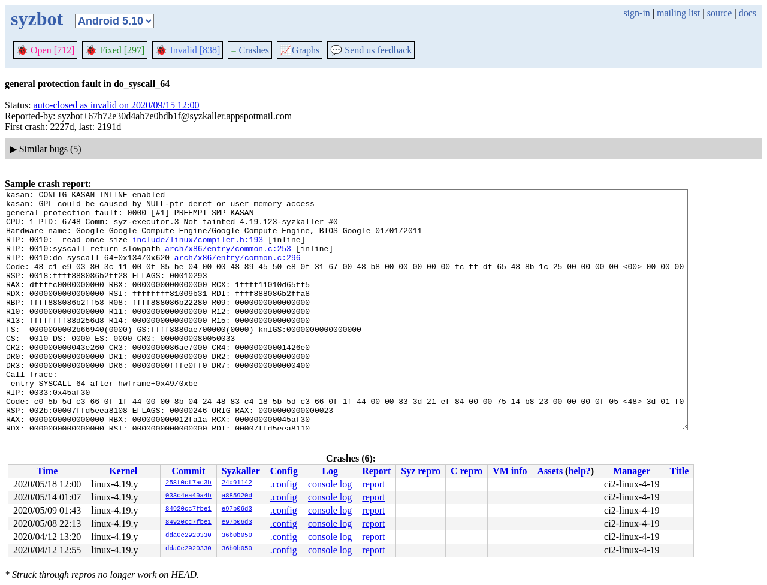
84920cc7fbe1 (188, 509)
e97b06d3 (237, 509)
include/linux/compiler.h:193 (197, 250)
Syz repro (420, 471)
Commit (188, 471)
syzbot (37, 18)
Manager (631, 471)
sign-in (636, 13)
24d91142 (237, 483)
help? (579, 471)
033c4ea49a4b (188, 496)
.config (283, 484)
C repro (466, 471)
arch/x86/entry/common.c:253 (228, 260)
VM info (510, 471)
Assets (550, 471)
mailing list (678, 13)
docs (747, 13)
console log (330, 484)
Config (284, 471)
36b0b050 (237, 536)
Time (47, 471)
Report (376, 471)
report (373, 484)
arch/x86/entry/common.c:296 (237, 271)
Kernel (123, 471)
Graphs (299, 50)
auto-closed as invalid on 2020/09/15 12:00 (117, 105)
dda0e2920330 (188, 536)
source (719, 13)
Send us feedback (371, 50)
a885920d (237, 496)
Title (679, 471)
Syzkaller (241, 471)
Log (330, 471)
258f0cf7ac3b (188, 483)
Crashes (250, 50)
